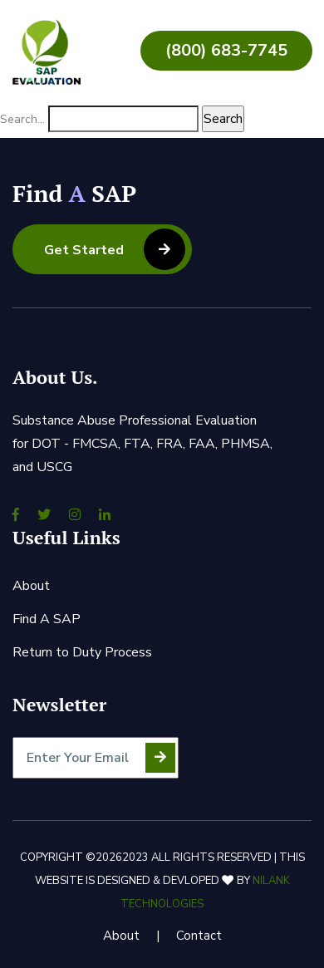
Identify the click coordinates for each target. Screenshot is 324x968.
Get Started (114, 249)
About (31, 586)
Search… (22, 119)
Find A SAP (46, 619)
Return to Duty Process (82, 652)
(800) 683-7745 (226, 50)
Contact (199, 935)
